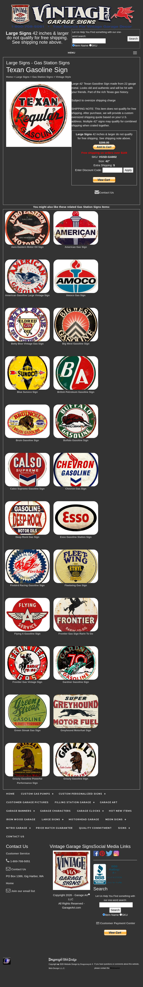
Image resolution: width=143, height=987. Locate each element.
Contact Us (104, 192)
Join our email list (20, 891)
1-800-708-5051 (18, 861)
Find (92, 32)
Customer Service (18, 853)
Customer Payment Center (115, 923)
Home (10, 883)
